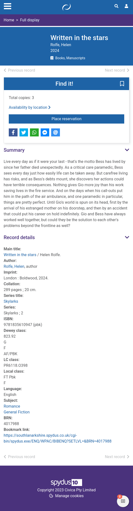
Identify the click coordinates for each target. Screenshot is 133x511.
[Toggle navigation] (7, 5)
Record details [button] (19, 237)
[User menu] (126, 6)
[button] (122, 84)
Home (9, 20)
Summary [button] (14, 150)
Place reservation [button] (86, 118)
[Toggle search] (116, 6)
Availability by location (30, 107)
